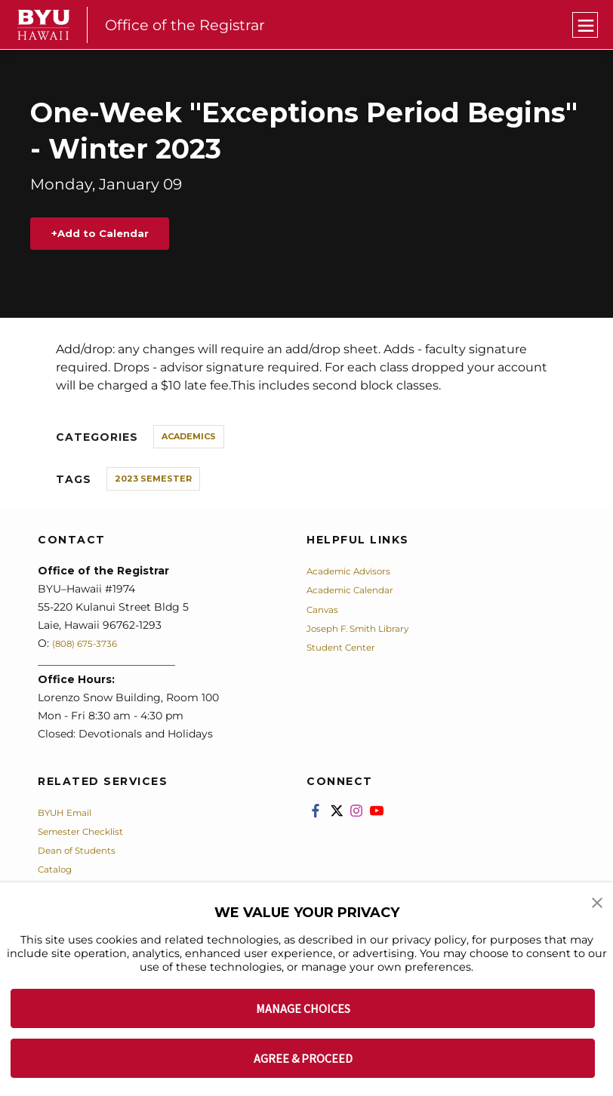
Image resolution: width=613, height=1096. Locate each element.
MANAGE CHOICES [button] (303, 1008)
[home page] (43, 25)
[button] (598, 904)
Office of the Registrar (192, 24)
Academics (189, 441)
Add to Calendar (116, 236)
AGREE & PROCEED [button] (303, 1058)
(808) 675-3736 (91, 647)
